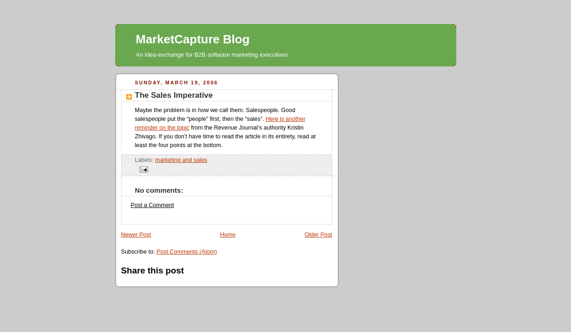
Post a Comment (152, 205)
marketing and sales (181, 160)
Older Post (318, 234)
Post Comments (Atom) (187, 252)
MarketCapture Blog (193, 39)
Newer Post (136, 234)
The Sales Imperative (174, 95)
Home (227, 234)
